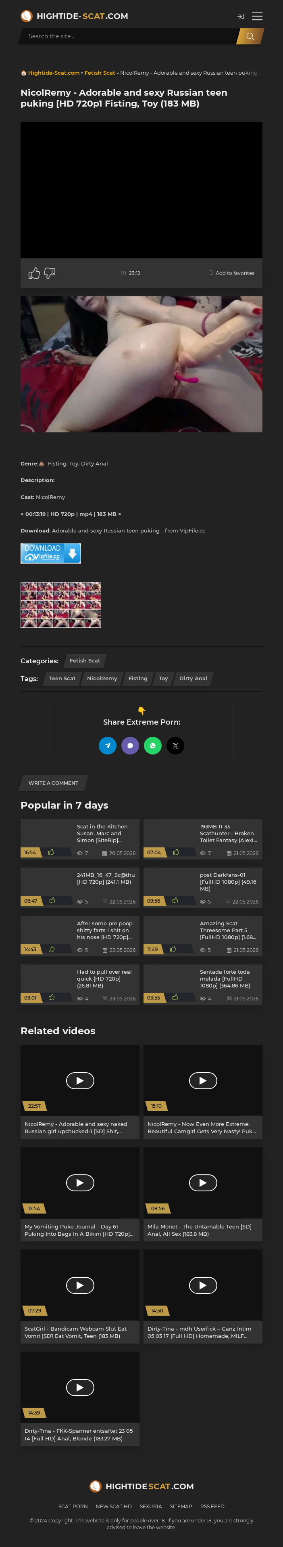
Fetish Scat (100, 72)
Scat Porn (73, 1506)
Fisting (138, 678)
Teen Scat (62, 678)
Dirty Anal (193, 678)
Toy (163, 678)
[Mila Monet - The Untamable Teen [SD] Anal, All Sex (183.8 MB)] (203, 1194)
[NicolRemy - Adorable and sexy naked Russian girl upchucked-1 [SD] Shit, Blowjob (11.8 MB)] (80, 1092)
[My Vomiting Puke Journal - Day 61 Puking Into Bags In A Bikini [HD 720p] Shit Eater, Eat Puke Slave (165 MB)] (80, 1194)
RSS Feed (212, 1506)
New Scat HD (114, 1506)
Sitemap (181, 1506)
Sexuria (151, 1506)
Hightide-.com (82, 16)
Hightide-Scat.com (54, 72)
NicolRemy (102, 678)
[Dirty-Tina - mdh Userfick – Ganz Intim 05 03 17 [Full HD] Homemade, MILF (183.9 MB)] (203, 1296)
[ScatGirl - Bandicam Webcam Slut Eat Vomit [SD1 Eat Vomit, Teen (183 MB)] (80, 1296)
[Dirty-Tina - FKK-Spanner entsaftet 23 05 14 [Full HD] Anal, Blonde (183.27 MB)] (80, 1399)
